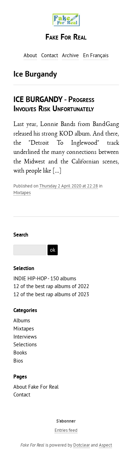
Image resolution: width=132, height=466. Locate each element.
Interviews (25, 336)
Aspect (105, 445)
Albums (21, 320)
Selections (25, 344)
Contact (21, 394)
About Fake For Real (35, 386)
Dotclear (81, 445)
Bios (18, 360)
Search (20, 235)
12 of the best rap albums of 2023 (51, 294)
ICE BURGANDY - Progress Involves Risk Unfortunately (53, 104)
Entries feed (66, 430)
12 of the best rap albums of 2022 (51, 286)
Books (20, 352)
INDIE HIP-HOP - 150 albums (44, 278)
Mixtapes (22, 192)
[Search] (29, 250)
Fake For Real (66, 37)
